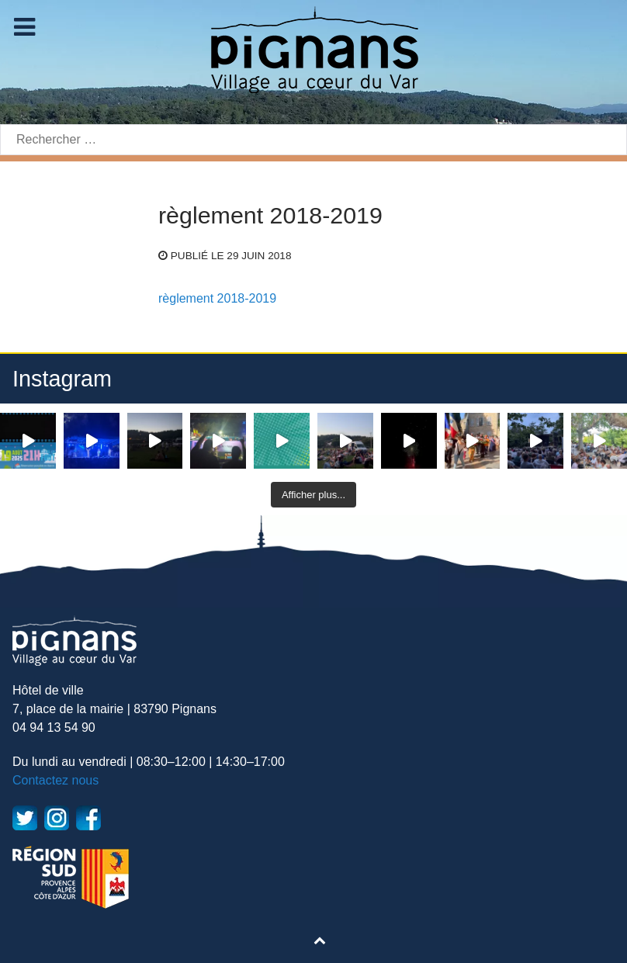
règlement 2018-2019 (217, 298)
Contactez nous (55, 780)
